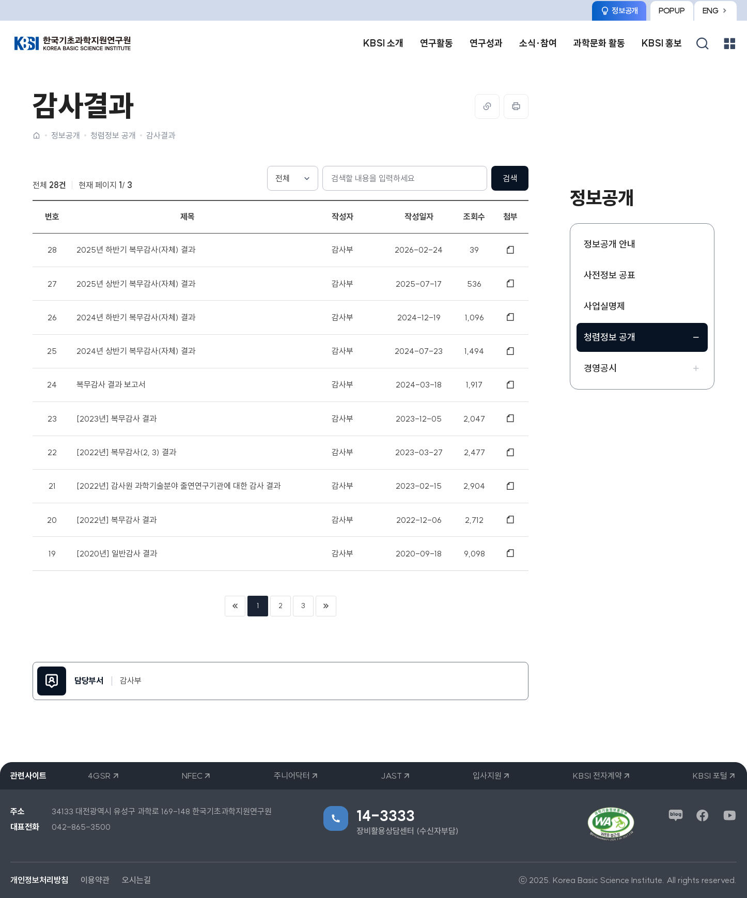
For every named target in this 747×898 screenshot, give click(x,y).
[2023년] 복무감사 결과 (116, 418)
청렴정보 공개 (113, 135)
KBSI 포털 (710, 775)
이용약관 (95, 880)
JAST (391, 775)
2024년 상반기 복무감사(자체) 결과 (135, 351)
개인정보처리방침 (39, 880)
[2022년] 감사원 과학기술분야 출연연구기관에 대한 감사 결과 (178, 486)
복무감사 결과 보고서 (111, 384)
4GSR (99, 775)
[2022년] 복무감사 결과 (116, 520)
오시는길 (136, 880)
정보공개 (65, 135)
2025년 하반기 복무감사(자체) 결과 (135, 249)
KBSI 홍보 (662, 43)
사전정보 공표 (609, 275)
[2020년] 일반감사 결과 (116, 553)
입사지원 (487, 775)
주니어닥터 (292, 775)
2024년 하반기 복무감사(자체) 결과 (135, 317)
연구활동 (436, 43)
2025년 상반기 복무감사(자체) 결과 (135, 283)
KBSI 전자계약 (597, 775)
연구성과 (486, 43)
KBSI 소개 (383, 43)
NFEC (192, 775)
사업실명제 (604, 306)
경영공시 (600, 368)
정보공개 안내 (609, 244)
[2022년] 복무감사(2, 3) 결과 (126, 452)
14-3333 (385, 816)
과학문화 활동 (599, 43)
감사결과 (160, 135)
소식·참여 (538, 43)
